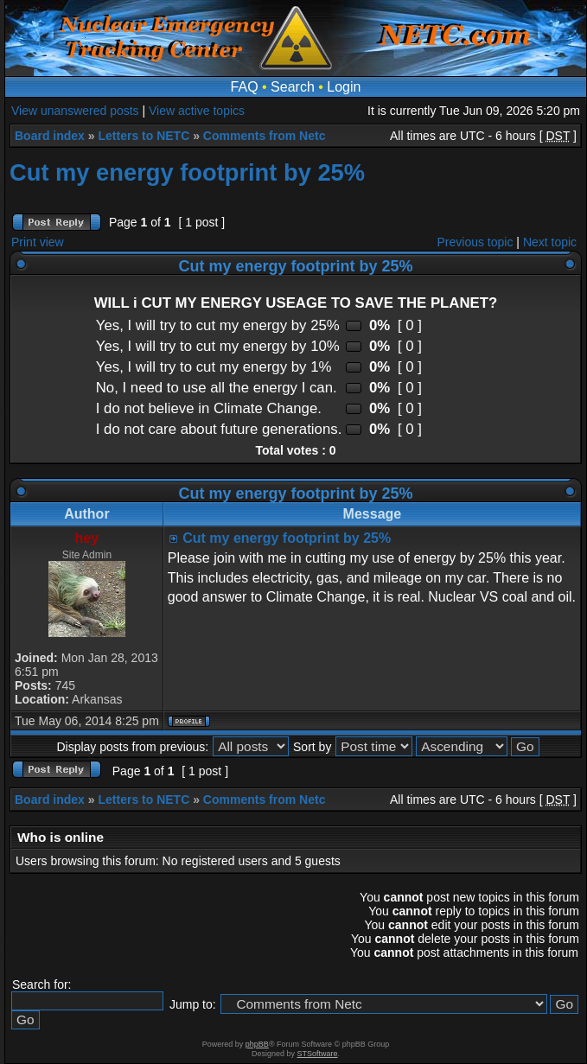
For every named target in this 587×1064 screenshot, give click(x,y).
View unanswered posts (75, 111)
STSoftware (317, 1053)
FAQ (244, 87)
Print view (37, 242)
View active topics (197, 111)
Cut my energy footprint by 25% (187, 172)
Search (293, 87)
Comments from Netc (264, 136)
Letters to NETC (143, 136)
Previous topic (475, 242)
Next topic (550, 242)
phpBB (257, 1044)
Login (343, 87)
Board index (50, 136)
